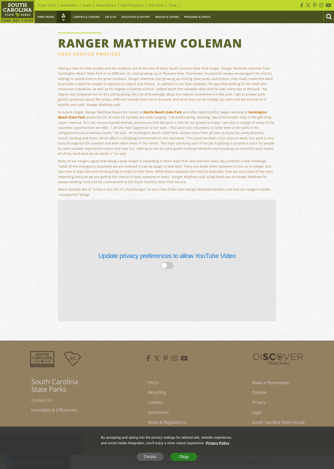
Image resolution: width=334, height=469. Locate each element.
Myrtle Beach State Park (162, 112)
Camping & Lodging (86, 17)
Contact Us (41, 400)
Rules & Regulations (167, 422)
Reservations (106, 5)
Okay (184, 456)
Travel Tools (46, 5)
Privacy (258, 402)
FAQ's (153, 382)
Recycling (157, 392)
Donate (259, 392)
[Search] (328, 17)
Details (150, 456)
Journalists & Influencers (54, 410)
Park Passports (132, 5)
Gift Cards (156, 5)
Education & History (136, 17)
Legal (257, 412)
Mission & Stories (167, 17)
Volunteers (158, 412)
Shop (173, 5)
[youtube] (184, 358)
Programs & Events (197, 17)
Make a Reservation (270, 382)
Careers (155, 402)
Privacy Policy (217, 443)
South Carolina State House (278, 422)
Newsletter (69, 5)
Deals (87, 5)
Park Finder (46, 17)
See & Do (110, 17)
